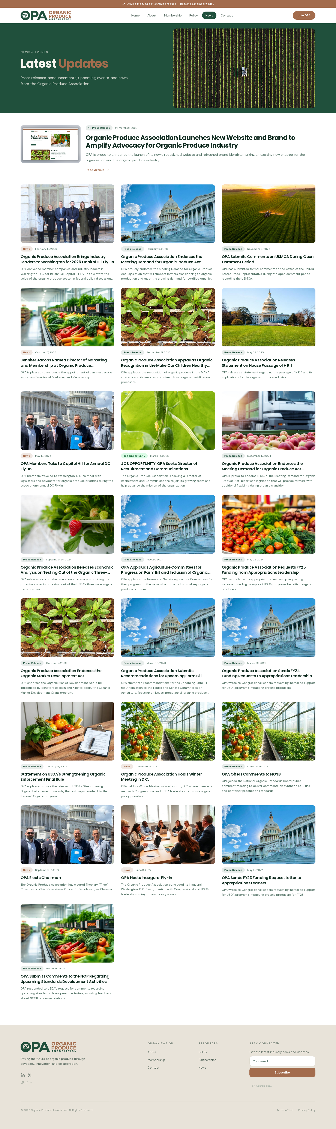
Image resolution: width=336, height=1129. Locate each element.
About (151, 15)
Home (135, 15)
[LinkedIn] (23, 1075)
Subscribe (282, 1072)
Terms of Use (285, 1110)
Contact (227, 15)
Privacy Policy (306, 1110)
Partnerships (207, 1060)
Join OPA (304, 15)
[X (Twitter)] (29, 1075)
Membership (173, 15)
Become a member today (197, 4)
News (209, 15)
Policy (193, 15)
